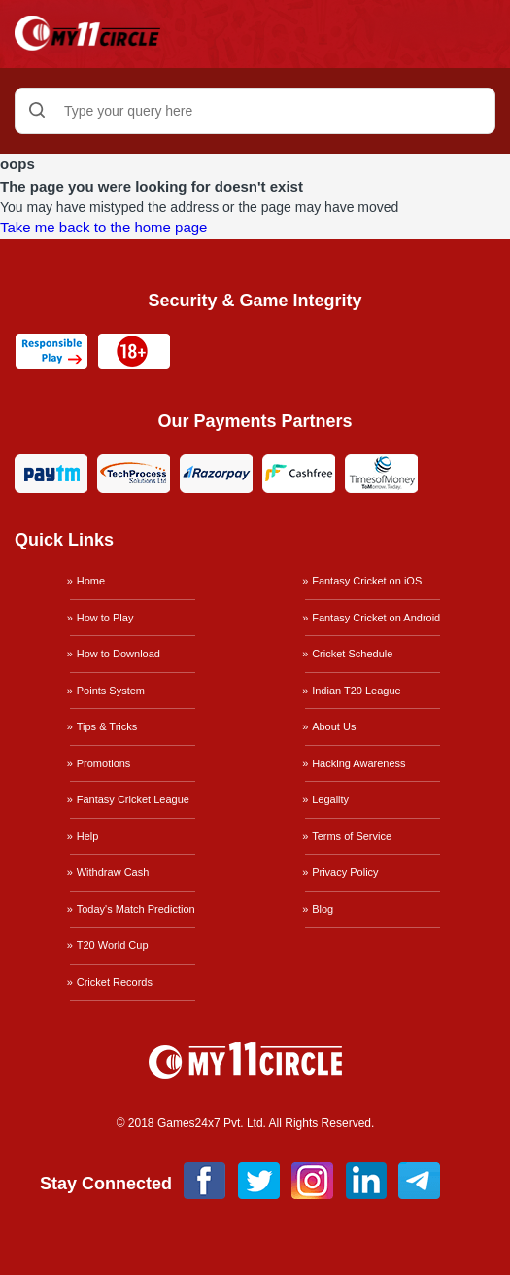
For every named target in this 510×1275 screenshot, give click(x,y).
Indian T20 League (356, 690)
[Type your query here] (255, 111)
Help (88, 836)
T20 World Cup (113, 945)
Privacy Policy (345, 872)
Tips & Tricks (107, 726)
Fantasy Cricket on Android (376, 617)
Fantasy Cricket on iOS (367, 580)
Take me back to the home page (103, 227)
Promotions (104, 763)
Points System (111, 690)
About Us (334, 726)
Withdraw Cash (113, 872)
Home (91, 580)
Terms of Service (351, 836)
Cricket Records (115, 982)
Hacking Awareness (358, 763)
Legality (330, 799)
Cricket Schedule (352, 653)
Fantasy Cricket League (133, 799)
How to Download (118, 653)
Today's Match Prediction (136, 909)
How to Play (105, 617)
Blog (322, 909)
